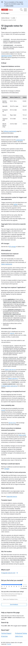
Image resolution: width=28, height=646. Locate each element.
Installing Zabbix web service (9, 385)
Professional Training (21, 632)
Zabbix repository (13, 378)
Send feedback (14, 604)
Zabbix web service (10, 369)
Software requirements (10, 131)
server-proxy (12, 422)
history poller (22, 435)
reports (12, 333)
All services (4, 635)
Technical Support (6, 632)
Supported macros (11, 496)
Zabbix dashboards (6, 264)
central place (19, 140)
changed (6, 468)
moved (3, 410)
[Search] (21, 9)
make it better (9, 5)
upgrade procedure (6, 55)
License (9, 643)
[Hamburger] (25, 10)
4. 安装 (13, 18)
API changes (12, 246)
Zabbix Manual (5, 18)
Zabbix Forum (19, 635)
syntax (15, 204)
